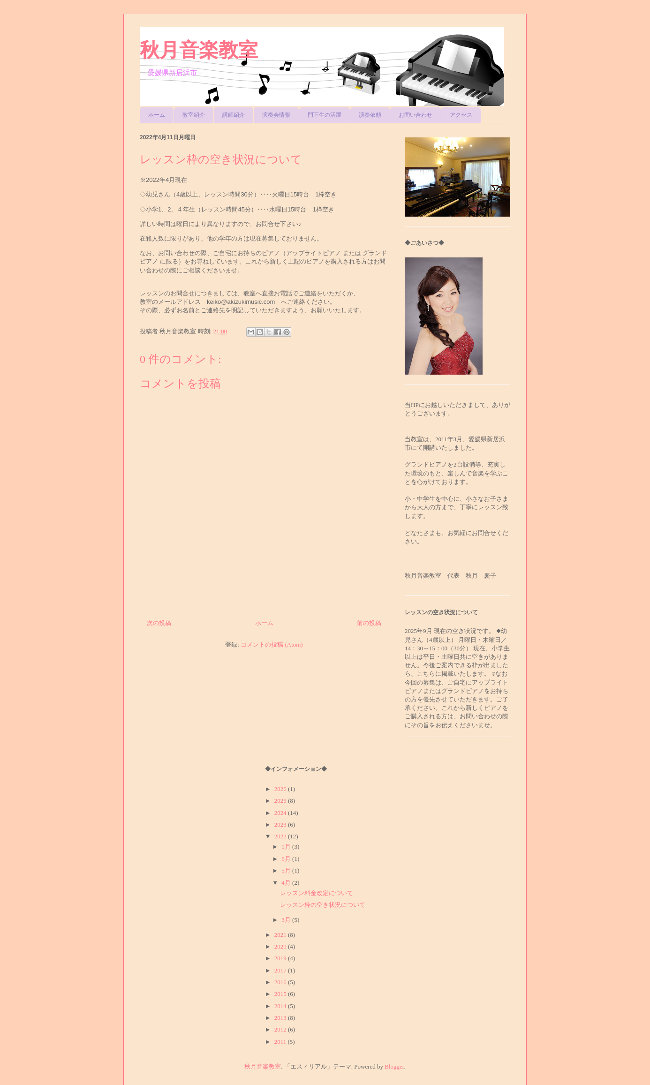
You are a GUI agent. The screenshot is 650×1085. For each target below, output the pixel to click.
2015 (281, 993)
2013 (281, 1017)
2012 (281, 1029)
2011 (281, 1041)
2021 (281, 934)
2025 (281, 800)
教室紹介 (193, 115)
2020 (281, 946)
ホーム (156, 115)
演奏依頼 (370, 115)
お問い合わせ (415, 115)
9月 (286, 846)
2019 (281, 958)
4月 (286, 882)
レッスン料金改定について (316, 893)
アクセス (461, 115)
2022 (281, 836)
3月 (286, 919)
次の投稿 (159, 622)
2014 (281, 1006)
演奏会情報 (276, 115)
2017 (281, 970)
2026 (281, 788)
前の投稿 (369, 622)
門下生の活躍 (324, 115)
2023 (281, 824)
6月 (286, 858)
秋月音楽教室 (199, 50)
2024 (281, 812)
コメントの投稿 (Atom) (272, 644)
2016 (281, 982)
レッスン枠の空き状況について (322, 904)
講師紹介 (233, 115)
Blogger (394, 1066)
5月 (286, 870)
